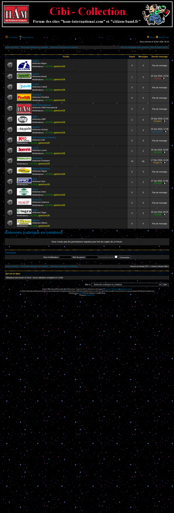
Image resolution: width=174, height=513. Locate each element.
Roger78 (157, 162)
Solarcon (37, 199)
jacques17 (158, 131)
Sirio (34, 179)
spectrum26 (59, 66)
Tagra (35, 210)
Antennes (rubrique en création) (64, 47)
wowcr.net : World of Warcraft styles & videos (118, 289)
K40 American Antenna (44, 137)
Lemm (35, 148)
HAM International (41, 105)
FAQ (152, 37)
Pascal (157, 78)
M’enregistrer (28, 37)
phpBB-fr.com (90, 295)
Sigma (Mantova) (41, 168)
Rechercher (164, 37)
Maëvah (90, 289)
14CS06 (49, 66)
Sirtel (35, 189)
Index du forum (12, 47)
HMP (34, 117)
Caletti (35, 84)
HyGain (36, 127)
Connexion (13, 37)
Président (37, 158)
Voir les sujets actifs (158, 47)
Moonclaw (99, 289)
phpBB (80, 293)
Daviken (158, 121)
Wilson (35, 220)
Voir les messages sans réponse (135, 47)
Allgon (35, 61)
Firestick (36, 95)
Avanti (35, 74)
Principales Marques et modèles (34, 47)
